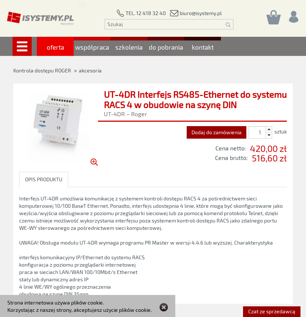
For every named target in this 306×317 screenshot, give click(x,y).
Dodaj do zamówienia (216, 132)
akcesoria (90, 70)
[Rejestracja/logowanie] (293, 15)
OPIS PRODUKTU (43, 179)
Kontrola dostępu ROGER (42, 70)
